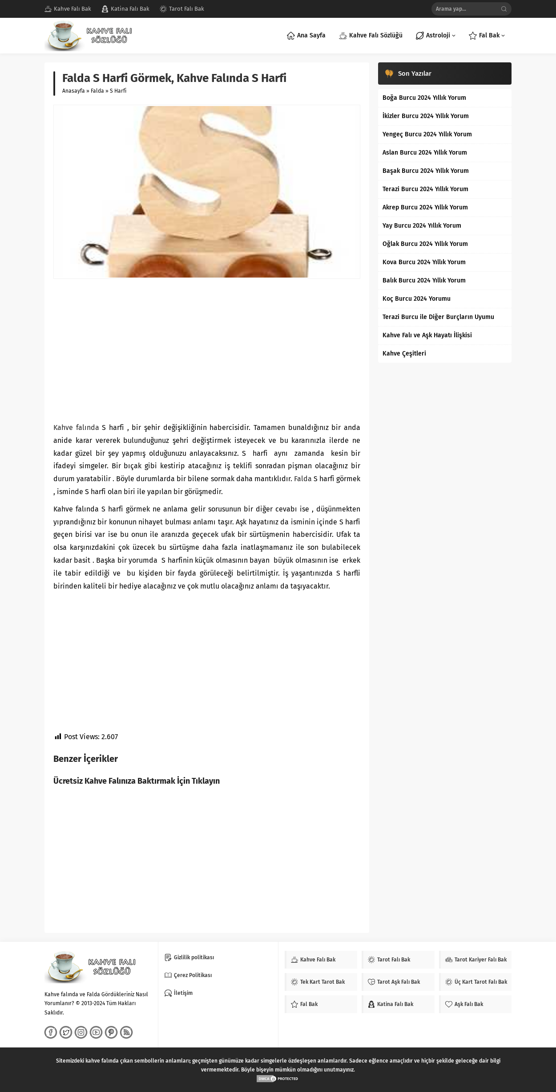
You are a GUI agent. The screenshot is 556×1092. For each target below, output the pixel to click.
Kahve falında (76, 427)
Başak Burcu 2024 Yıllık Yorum (426, 171)
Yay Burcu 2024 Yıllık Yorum (422, 225)
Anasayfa (73, 91)
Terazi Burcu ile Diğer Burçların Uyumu (438, 317)
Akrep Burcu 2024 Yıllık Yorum (425, 207)
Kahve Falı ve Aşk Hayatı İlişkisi (427, 335)
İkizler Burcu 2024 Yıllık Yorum (426, 116)
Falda (97, 91)
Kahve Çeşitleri (404, 353)
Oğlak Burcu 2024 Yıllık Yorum (425, 244)
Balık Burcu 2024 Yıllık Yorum (424, 280)
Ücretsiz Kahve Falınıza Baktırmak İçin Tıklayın (136, 781)
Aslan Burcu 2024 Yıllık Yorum (425, 152)
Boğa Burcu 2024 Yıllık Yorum (424, 98)
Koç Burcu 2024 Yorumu (417, 299)
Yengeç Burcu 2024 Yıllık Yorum (427, 134)
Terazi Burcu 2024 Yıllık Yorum (425, 189)
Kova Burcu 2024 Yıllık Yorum (424, 262)
